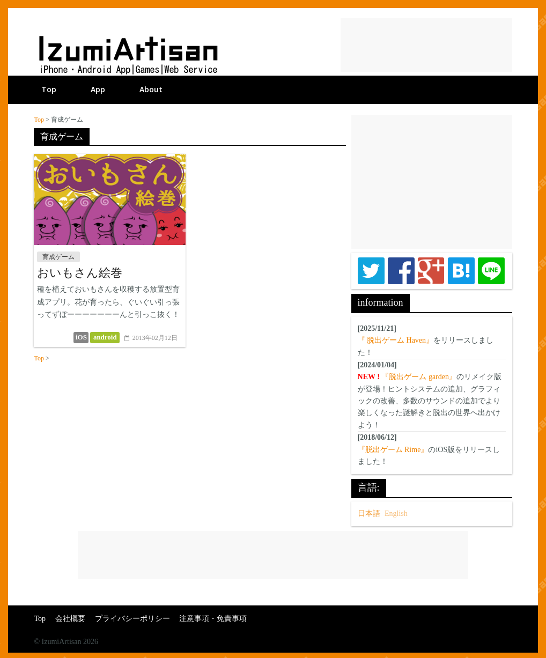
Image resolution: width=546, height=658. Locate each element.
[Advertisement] (426, 45)
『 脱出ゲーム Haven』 (396, 340)
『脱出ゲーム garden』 (418, 377)
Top (48, 89)
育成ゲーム (58, 257)
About (151, 89)
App (98, 89)
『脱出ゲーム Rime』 (393, 450)
